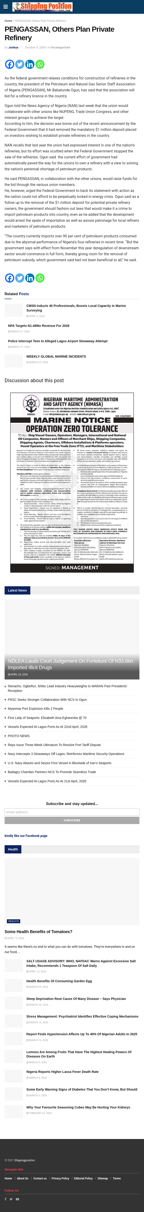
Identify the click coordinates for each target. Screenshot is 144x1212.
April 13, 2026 (14, 938)
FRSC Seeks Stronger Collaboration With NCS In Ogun (47, 699)
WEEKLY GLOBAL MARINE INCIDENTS (56, 356)
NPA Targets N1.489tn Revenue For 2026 (38, 326)
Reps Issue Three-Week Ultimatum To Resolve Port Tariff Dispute (54, 745)
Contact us (40, 1178)
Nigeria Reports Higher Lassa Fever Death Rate (62, 1072)
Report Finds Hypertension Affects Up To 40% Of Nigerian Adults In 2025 (81, 1034)
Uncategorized (60, 47)
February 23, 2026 (39, 1113)
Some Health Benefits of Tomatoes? (38, 931)
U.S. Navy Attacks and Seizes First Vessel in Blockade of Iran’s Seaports (59, 763)
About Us (22, 1178)
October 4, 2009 (35, 47)
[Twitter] (19, 64)
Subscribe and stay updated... (72, 804)
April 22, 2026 (18, 674)
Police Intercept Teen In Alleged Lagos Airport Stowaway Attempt (57, 341)
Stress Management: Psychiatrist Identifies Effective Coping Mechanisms (82, 1016)
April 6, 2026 (35, 316)
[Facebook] (9, 64)
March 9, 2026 (36, 1062)
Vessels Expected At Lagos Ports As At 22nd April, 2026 (47, 727)
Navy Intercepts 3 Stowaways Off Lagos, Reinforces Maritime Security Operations (66, 754)
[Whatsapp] (40, 64)
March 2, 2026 (36, 1095)
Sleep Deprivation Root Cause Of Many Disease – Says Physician (76, 999)
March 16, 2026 (37, 1022)
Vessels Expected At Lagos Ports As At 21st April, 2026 (47, 781)
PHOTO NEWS (19, 736)
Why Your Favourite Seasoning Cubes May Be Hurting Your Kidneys (78, 1107)
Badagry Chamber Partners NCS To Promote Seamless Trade (52, 772)
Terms (117, 1178)
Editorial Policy (83, 1178)
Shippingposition (24, 1160)
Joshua (13, 47)
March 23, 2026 (37, 362)
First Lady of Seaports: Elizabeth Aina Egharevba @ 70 (47, 718)
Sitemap (103, 1178)
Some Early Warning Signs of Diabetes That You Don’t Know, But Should (81, 1089)
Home (8, 20)
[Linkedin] (29, 64)
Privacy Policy (60, 1178)
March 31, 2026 (19, 331)
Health (13, 921)
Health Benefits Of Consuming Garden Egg (59, 981)
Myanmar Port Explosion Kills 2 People (35, 708)
